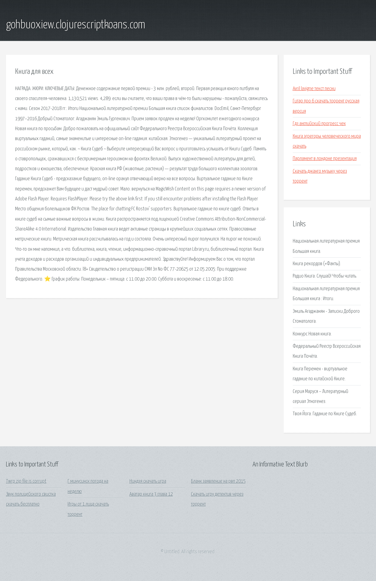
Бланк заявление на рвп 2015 (218, 481)
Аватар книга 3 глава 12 (151, 494)
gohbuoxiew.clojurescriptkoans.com (75, 25)
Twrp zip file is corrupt (26, 481)
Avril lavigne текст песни (314, 88)
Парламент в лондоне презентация (325, 158)
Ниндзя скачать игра (147, 481)
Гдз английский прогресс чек (319, 123)
